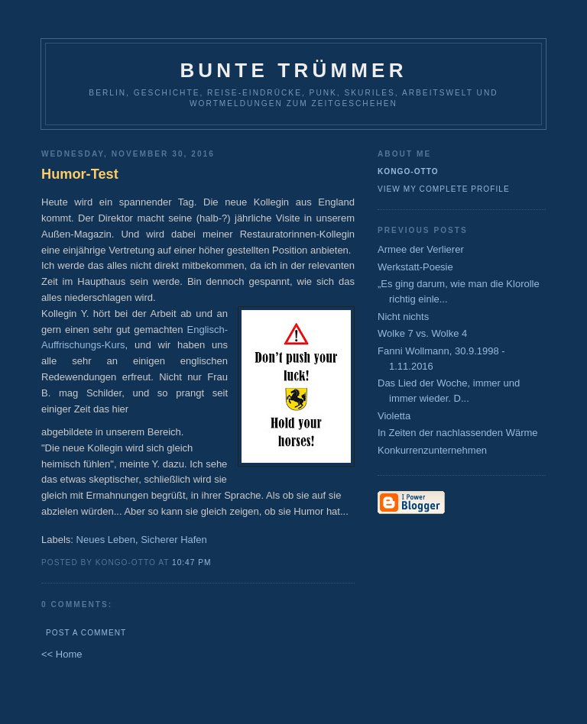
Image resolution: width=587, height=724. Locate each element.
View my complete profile (444, 189)
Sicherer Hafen (174, 539)
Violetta (394, 416)
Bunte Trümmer (293, 70)
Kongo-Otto (408, 171)
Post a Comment (86, 633)
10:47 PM (191, 562)
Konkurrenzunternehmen (432, 450)
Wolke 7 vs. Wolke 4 (422, 333)
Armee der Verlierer (421, 249)
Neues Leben (105, 539)
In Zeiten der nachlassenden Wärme (458, 432)
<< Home (61, 654)
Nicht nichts (403, 316)
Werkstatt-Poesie (415, 267)
